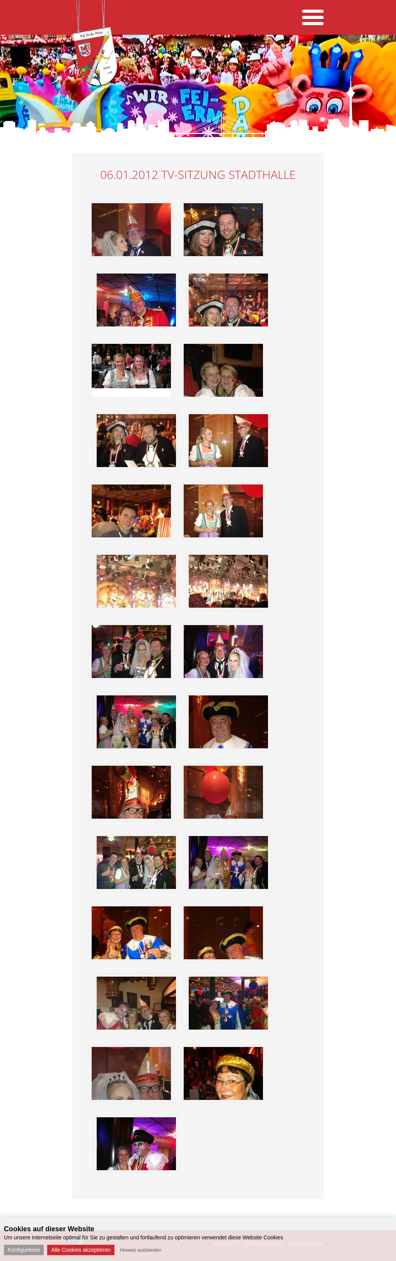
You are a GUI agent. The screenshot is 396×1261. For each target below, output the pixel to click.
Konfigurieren (24, 1250)
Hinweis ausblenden (140, 1250)
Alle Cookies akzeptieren (81, 1250)
